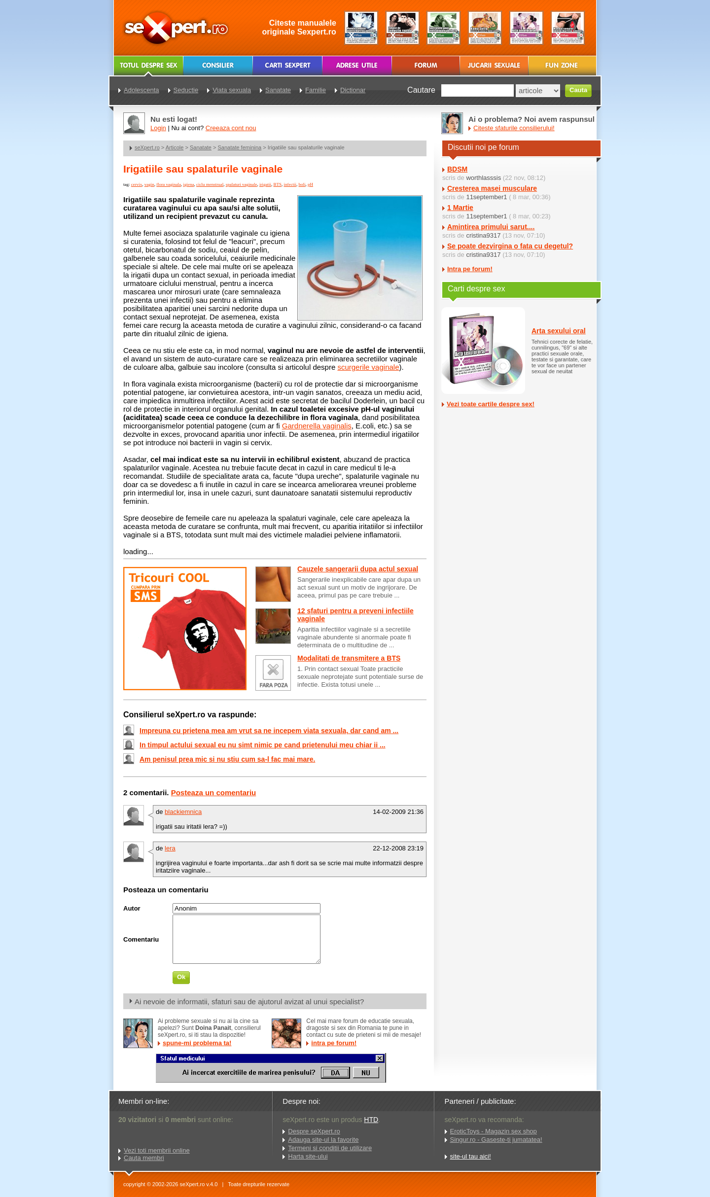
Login (158, 128)
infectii (290, 184)
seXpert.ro (147, 147)
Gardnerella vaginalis (317, 426)
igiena (188, 184)
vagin (149, 184)
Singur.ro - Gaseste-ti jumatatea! (496, 1139)
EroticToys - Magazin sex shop (493, 1131)
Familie (315, 90)
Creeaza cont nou (231, 128)
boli (301, 184)
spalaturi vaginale (241, 184)
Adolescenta (141, 90)
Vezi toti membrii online (157, 1150)
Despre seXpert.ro (314, 1131)
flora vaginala (168, 184)
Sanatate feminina (240, 147)
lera (170, 848)
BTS (277, 184)
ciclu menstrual (209, 184)
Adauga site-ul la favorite (323, 1139)
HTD (371, 1120)
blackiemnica (183, 811)
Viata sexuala (232, 90)
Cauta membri (144, 1158)
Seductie (186, 90)
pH (310, 184)
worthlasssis (483, 177)
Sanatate (201, 147)
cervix (136, 184)
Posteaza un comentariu (213, 792)
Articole (175, 147)
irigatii (265, 184)
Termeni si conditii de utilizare (330, 1148)
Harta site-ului (307, 1156)
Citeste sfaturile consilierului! (514, 128)
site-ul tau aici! (470, 1156)
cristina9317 (483, 235)
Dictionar (352, 90)
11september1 (486, 197)
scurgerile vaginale (368, 367)
